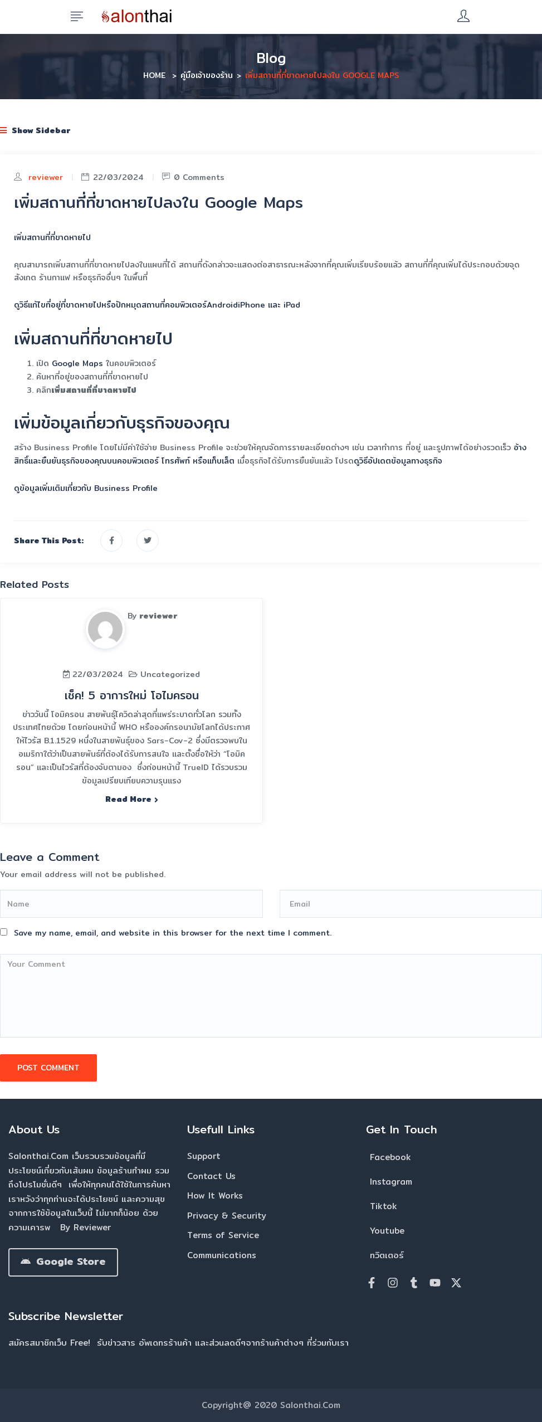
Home (154, 75)
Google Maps (77, 363)
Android (222, 305)
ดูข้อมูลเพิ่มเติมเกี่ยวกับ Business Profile (86, 488)
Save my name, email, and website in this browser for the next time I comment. (172, 933)
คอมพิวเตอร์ (186, 305)
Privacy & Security (226, 1215)
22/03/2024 (112, 177)
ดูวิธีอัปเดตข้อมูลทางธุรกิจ (398, 461)
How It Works (215, 1195)
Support (204, 1156)
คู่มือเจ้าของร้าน (206, 75)
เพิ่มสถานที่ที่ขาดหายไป (52, 237)
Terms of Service (223, 1235)
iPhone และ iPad (269, 305)
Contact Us (211, 1176)
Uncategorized (170, 674)
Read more (131, 799)
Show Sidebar (35, 130)
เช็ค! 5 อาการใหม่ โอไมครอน (132, 695)
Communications (221, 1255)
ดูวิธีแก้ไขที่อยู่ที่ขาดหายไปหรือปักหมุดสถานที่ (89, 305)
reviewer (45, 177)
